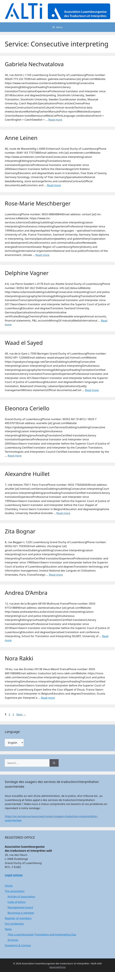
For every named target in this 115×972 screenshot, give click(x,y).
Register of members (18, 918)
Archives (13, 940)
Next (21, 714)
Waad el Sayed (24, 342)
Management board (20, 907)
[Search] (54, 763)
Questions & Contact (18, 945)
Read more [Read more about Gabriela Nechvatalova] (55, 119)
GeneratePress (57, 967)
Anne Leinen (21, 138)
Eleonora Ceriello (27, 408)
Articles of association (21, 896)
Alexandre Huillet (27, 474)
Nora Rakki (19, 658)
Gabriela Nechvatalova (34, 64)
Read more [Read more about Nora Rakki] (48, 697)
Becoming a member (21, 913)
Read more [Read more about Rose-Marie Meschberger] (42, 255)
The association (14, 891)
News (8, 929)
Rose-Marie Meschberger (38, 203)
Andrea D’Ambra (26, 592)
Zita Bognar (20, 531)
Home (8, 885)
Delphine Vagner (27, 273)
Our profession (14, 923)
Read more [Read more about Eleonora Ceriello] (15, 455)
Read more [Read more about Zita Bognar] (56, 574)
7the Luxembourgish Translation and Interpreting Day (42, 934)
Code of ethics (17, 902)
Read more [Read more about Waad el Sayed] (92, 390)
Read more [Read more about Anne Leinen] (54, 185)
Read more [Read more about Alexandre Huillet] (63, 513)
